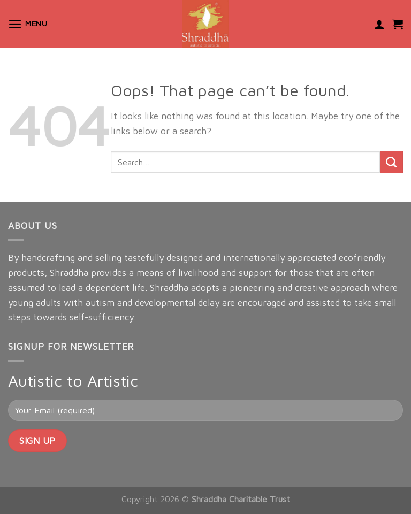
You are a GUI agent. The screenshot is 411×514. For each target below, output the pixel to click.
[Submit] (391, 162)
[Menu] (28, 24)
